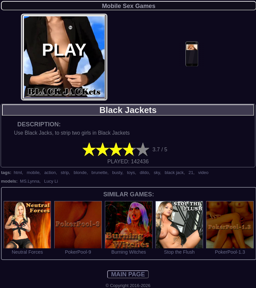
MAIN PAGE (128, 274)
